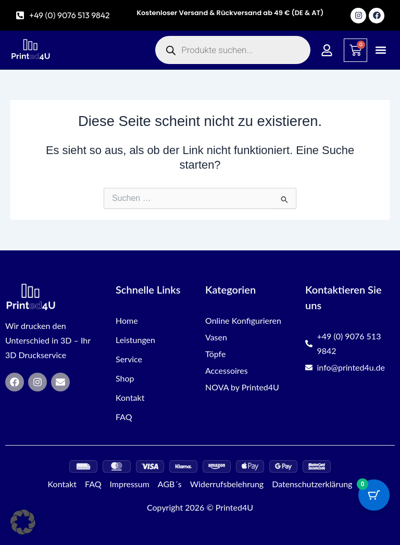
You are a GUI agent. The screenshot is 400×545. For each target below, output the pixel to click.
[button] (381, 50)
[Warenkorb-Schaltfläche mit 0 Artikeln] (374, 495)
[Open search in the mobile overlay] (233, 50)
